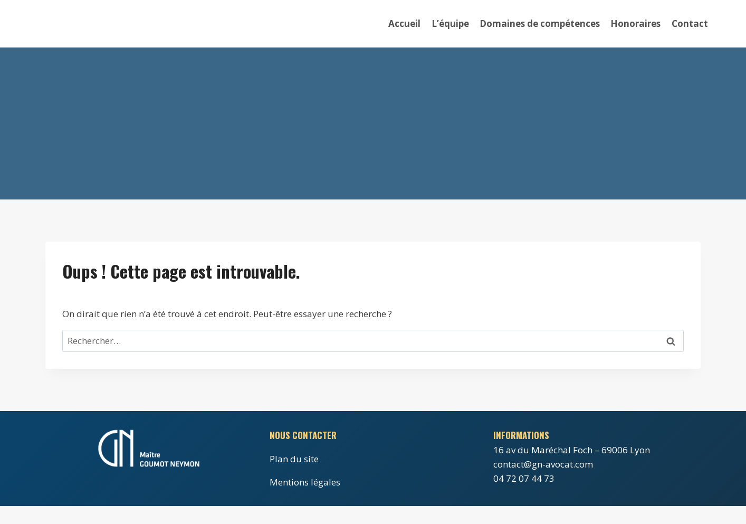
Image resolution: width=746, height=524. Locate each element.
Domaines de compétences (540, 23)
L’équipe (450, 23)
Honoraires (635, 23)
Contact (690, 23)
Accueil (404, 23)
